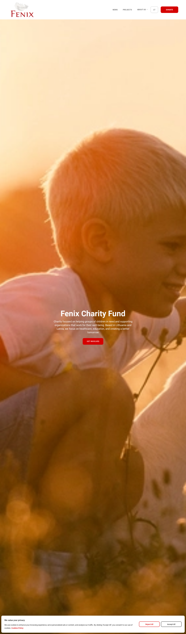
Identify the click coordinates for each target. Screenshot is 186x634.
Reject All (149, 624)
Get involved (93, 341)
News (115, 10)
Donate (169, 10)
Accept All (171, 624)
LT (154, 10)
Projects (127, 10)
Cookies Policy (17, 628)
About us (142, 10)
